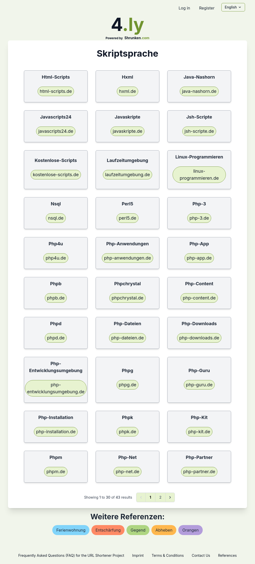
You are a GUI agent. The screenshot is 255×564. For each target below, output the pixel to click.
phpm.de (55, 471)
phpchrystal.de (127, 297)
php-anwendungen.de (127, 258)
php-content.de (199, 297)
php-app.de (199, 258)
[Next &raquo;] (170, 497)
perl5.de (127, 218)
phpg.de (127, 384)
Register (206, 7)
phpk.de (127, 431)
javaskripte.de (127, 131)
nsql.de (56, 218)
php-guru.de (199, 384)
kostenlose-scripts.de (56, 174)
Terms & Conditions (168, 555)
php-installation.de (56, 431)
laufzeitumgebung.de (127, 174)
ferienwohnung (70, 530)
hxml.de (127, 91)
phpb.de (55, 297)
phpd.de (55, 337)
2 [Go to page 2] (160, 497)
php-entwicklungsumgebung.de (56, 388)
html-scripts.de (56, 91)
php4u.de (56, 258)
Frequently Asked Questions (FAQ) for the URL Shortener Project (71, 555)
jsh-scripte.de (199, 131)
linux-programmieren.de (199, 174)
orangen (190, 530)
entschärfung (108, 530)
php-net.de (127, 471)
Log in (184, 7)
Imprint (138, 555)
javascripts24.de (55, 131)
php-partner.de (199, 471)
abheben (163, 530)
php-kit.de (199, 431)
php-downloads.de (199, 337)
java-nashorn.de (199, 91)
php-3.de (199, 218)
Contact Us (201, 555)
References (227, 555)
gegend (137, 530)
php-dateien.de (127, 337)
